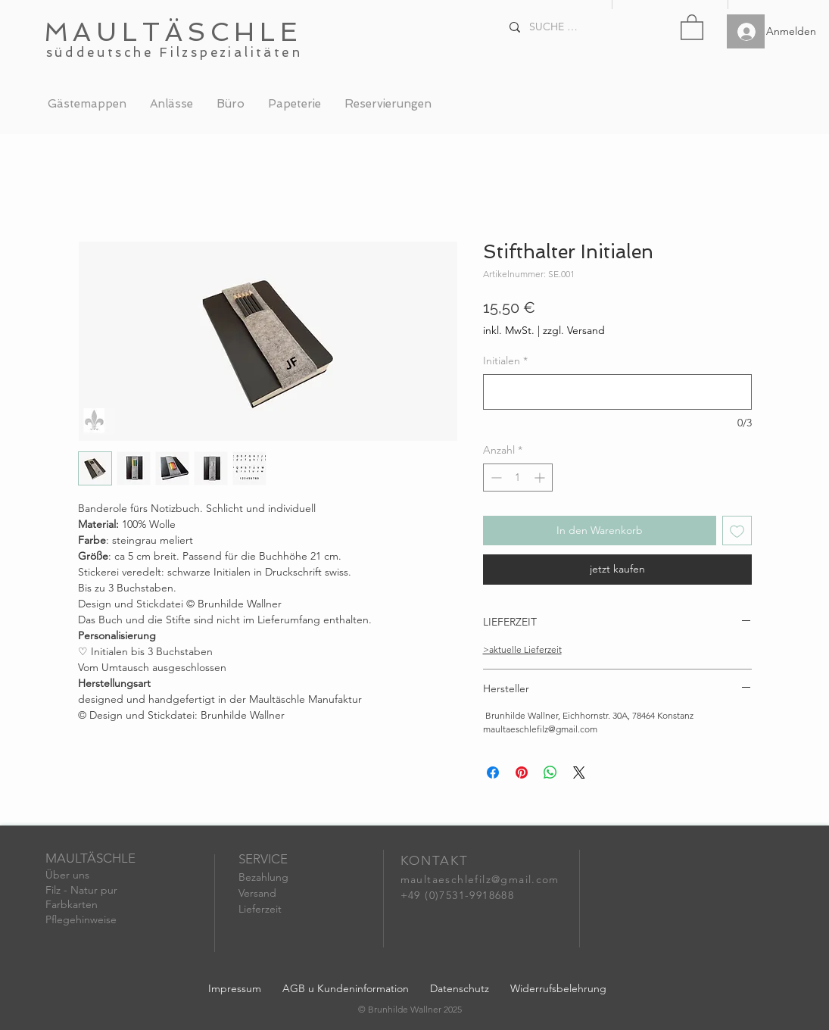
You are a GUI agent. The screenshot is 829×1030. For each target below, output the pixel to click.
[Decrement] (494, 477)
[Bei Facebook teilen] (493, 772)
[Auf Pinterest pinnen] (522, 772)
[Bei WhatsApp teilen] (550, 772)
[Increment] (540, 477)
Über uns (67, 875)
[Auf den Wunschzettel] (737, 530)
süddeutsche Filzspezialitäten (174, 52)
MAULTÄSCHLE (173, 32)
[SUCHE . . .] (554, 27)
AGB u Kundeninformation (345, 988)
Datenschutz (459, 988)
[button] (692, 26)
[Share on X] (579, 772)
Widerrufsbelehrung (558, 988)
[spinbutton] (517, 477)
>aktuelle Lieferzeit (522, 649)
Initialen (505, 360)
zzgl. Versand (574, 330)
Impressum (234, 988)
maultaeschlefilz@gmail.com (479, 879)
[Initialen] (617, 392)
